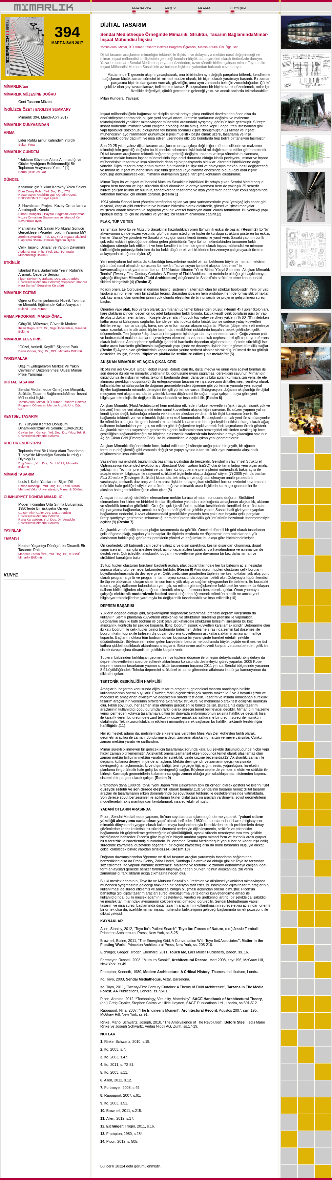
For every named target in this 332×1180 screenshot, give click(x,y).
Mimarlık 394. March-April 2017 (43, 117)
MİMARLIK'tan (16, 86)
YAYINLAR (13, 530)
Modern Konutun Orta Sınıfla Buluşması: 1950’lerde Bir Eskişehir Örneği (50, 506)
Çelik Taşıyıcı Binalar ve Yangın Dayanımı (51, 247)
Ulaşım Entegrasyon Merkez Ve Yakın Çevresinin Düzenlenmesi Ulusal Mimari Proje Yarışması (50, 370)
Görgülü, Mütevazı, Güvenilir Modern (47, 324)
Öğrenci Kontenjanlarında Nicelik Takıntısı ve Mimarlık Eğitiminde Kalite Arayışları (51, 302)
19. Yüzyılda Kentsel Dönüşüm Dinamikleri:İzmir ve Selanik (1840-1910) (50, 426)
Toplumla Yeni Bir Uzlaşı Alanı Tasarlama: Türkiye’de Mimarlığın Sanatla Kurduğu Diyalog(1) (51, 455)
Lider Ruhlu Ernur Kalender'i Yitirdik (46, 140)
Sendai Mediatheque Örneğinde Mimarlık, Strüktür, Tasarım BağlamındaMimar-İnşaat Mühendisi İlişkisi (52, 393)
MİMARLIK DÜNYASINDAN (26, 125)
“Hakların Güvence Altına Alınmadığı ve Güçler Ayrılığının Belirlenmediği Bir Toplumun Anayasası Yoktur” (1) (49, 163)
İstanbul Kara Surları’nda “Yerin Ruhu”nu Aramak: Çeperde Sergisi (50, 272)
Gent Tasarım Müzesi (35, 102)
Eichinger (107, 952)
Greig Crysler (119, 1003)
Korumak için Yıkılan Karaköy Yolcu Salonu (52, 187)
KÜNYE (11, 575)
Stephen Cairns (144, 1003)
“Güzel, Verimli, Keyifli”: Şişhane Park (48, 347)
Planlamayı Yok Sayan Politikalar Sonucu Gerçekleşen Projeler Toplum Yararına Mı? (52, 230)
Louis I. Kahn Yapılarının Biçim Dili (46, 482)
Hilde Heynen (173, 1003)
